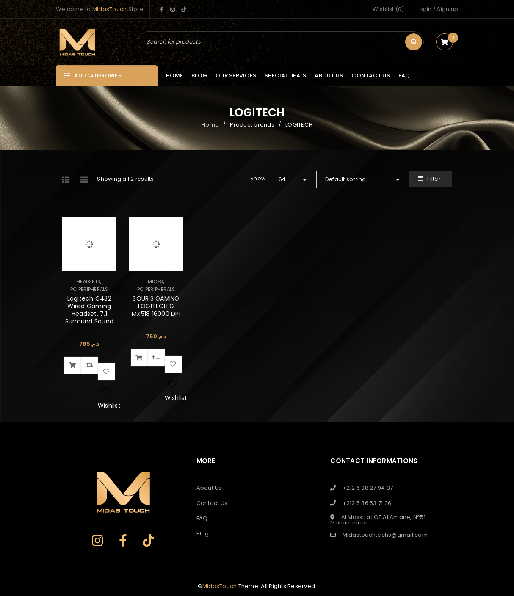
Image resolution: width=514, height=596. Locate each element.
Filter (434, 179)
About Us (209, 488)
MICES (155, 281)
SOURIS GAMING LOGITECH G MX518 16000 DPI (156, 306)
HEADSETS (88, 281)
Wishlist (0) (388, 9)
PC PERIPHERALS (89, 289)
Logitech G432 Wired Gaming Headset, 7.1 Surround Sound (89, 310)
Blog (202, 534)
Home (210, 125)
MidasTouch (109, 9)
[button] (72, 365)
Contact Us (212, 503)
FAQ (202, 518)
